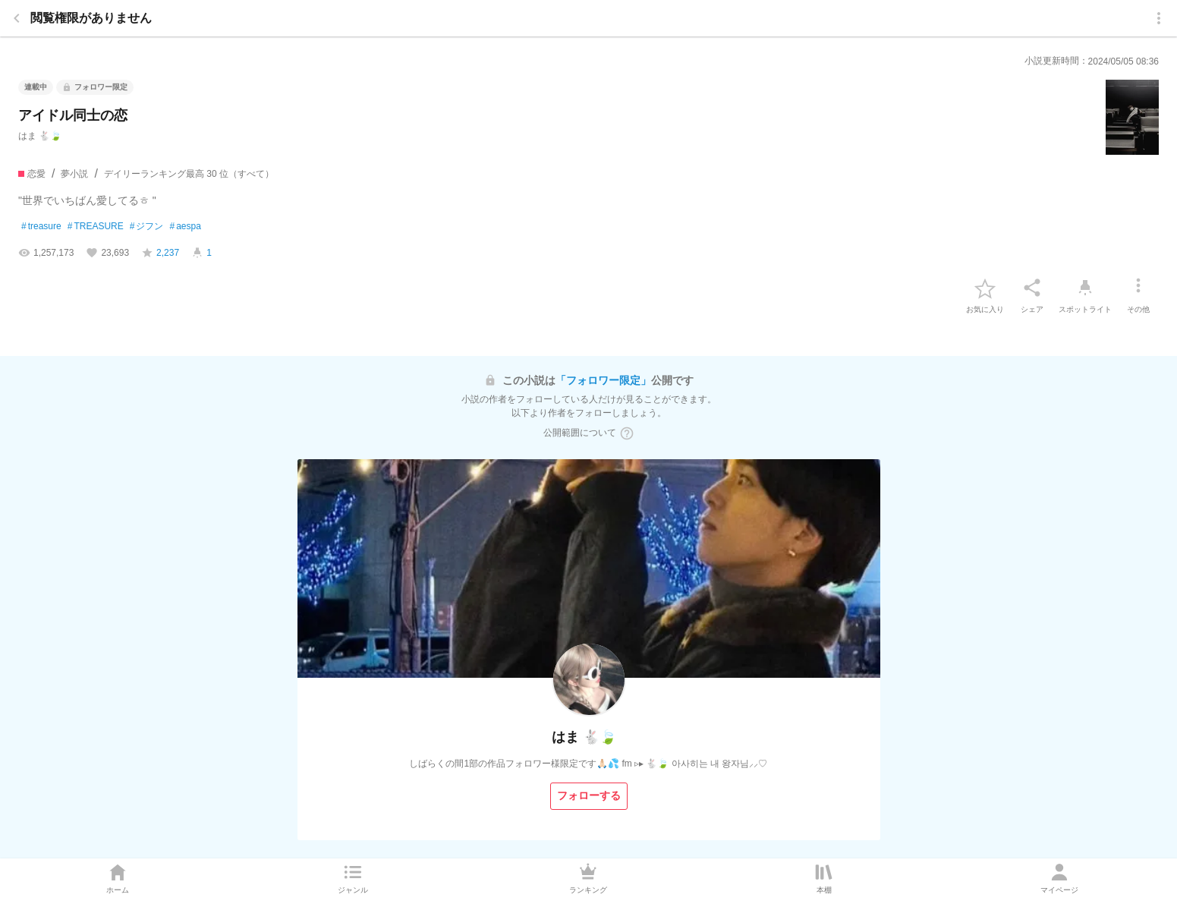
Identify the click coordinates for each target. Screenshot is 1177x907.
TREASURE (96, 227)
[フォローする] (589, 796)
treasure (41, 227)
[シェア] (1032, 287)
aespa (184, 227)
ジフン (147, 227)
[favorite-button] (985, 287)
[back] (16, 18)
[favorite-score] (160, 252)
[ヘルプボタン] (626, 433)
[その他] (1138, 287)
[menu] (1159, 18)
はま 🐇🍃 (39, 136)
